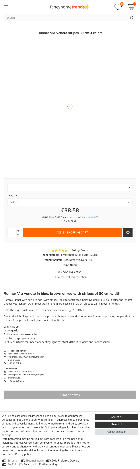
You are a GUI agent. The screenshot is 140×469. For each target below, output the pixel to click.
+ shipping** (92, 217)
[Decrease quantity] (18, 235)
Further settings (48, 464)
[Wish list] (119, 7)
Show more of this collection (70, 277)
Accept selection (116, 431)
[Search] (131, 17)
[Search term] (65, 17)
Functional (30, 464)
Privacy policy (23, 454)
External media (35, 460)
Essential (13, 460)
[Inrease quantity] (18, 231)
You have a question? (70, 272)
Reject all (116, 424)
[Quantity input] (12, 232)
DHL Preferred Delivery (65, 460)
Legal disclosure (11, 450)
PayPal (12, 464)
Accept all (116, 417)
